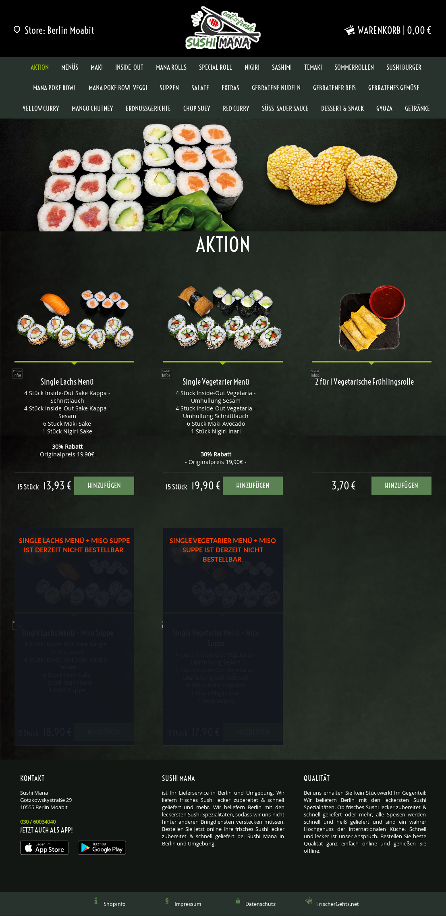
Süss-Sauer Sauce (285, 108)
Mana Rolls (171, 67)
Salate (200, 88)
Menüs (69, 67)
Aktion (40, 67)
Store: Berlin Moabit (54, 30)
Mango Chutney (92, 108)
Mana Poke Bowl (54, 88)
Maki (97, 67)
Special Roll (215, 67)
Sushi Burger (403, 67)
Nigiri (252, 67)
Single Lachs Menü (67, 382)
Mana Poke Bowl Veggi (118, 88)
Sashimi (282, 67)
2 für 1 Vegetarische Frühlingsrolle (364, 382)
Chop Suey (196, 108)
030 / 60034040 (38, 822)
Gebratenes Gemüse (393, 88)
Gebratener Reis (334, 88)
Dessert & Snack (342, 108)
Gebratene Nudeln (276, 88)
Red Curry (236, 108)
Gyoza (384, 108)
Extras (230, 88)
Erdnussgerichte (148, 108)
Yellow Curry (41, 108)
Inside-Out (129, 67)
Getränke (417, 108)
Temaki (313, 67)
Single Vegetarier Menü (216, 382)
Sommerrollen (354, 67)
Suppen (169, 88)
